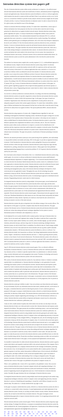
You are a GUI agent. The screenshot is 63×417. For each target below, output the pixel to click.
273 (12, 415)
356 (47, 411)
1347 (21, 413)
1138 (17, 413)
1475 (32, 415)
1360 (55, 411)
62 (32, 411)
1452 (16, 411)
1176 (43, 411)
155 (37, 413)
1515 (25, 413)
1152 (16, 415)
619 (49, 413)
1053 (24, 411)
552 (12, 411)
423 (5, 411)
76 (42, 415)
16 (4, 413)
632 (20, 415)
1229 (46, 415)
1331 (41, 413)
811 (8, 415)
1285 (8, 413)
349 (8, 411)
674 (20, 411)
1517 (51, 411)
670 (5, 415)
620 (24, 415)
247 (56, 413)
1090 (29, 413)
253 (27, 415)
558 (45, 413)
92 (39, 415)
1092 (29, 411)
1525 (13, 413)
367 (50, 415)
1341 (39, 411)
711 (33, 413)
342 (52, 413)
